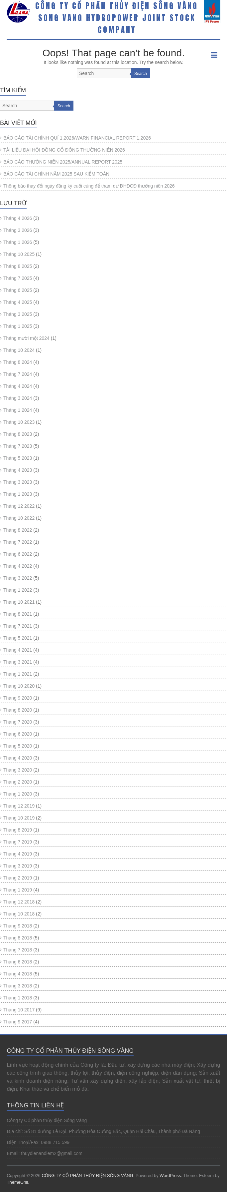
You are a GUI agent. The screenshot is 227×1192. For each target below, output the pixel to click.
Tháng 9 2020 (17, 698)
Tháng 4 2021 (17, 650)
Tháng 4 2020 (17, 758)
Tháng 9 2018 (17, 925)
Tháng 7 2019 (17, 842)
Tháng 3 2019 (17, 866)
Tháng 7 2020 (17, 722)
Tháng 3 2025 (17, 314)
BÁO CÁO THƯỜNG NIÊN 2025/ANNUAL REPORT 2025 (62, 162)
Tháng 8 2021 (17, 614)
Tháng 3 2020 (17, 770)
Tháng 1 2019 (17, 890)
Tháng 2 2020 (17, 782)
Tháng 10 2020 (19, 686)
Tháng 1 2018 (17, 997)
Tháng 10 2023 (19, 422)
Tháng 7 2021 (17, 626)
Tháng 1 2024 (17, 410)
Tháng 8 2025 (17, 266)
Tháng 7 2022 (17, 542)
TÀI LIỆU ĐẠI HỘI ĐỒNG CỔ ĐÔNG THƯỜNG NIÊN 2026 (64, 150)
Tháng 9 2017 (17, 1021)
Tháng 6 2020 (17, 734)
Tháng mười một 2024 (26, 338)
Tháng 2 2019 (17, 878)
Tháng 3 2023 (17, 482)
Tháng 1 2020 (17, 794)
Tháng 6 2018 (17, 961)
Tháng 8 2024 (17, 362)
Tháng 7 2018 (17, 949)
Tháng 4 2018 (17, 973)
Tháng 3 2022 (17, 578)
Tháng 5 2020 (17, 746)
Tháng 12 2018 (19, 901)
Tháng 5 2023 (17, 458)
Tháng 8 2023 (17, 434)
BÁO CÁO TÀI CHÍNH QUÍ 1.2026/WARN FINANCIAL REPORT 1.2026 (77, 138)
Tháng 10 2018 (19, 913)
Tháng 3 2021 (17, 662)
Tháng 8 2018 (17, 937)
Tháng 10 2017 (19, 1009)
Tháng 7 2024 (17, 374)
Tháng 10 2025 (19, 254)
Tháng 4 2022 (17, 566)
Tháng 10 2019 (19, 818)
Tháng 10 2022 (19, 518)
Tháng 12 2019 (19, 806)
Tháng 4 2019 (17, 854)
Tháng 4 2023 (17, 470)
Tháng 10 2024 (19, 350)
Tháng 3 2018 (17, 985)
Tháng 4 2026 (17, 218)
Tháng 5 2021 (17, 638)
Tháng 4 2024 (17, 386)
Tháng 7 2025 (17, 278)
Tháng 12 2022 (19, 506)
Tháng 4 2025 (17, 302)
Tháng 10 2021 (19, 602)
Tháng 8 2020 (17, 710)
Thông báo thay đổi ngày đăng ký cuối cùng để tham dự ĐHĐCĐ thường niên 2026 (89, 186)
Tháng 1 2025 (17, 326)
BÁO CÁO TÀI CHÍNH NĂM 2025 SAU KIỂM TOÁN (56, 174)
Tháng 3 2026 (17, 230)
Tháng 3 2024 (17, 398)
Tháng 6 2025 (17, 290)
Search (140, 73)
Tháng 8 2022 (17, 530)
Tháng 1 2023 (17, 494)
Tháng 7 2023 (17, 446)
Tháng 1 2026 (17, 242)
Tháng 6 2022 (17, 554)
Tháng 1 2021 (17, 674)
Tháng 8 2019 (17, 830)
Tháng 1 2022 (17, 590)
